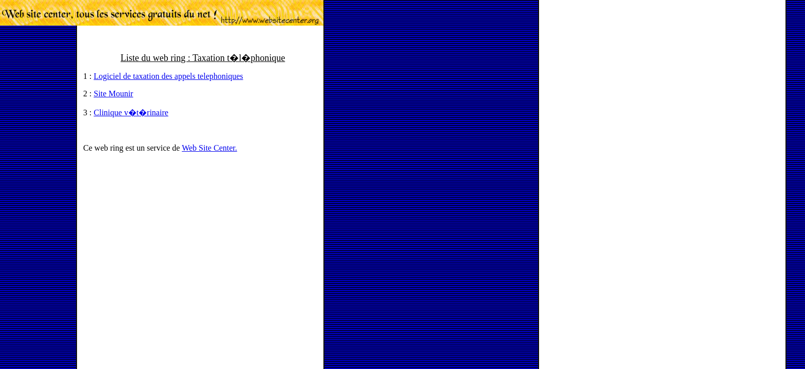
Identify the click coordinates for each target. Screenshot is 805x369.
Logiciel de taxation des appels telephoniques (168, 76)
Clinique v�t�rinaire (131, 112)
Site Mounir (113, 93)
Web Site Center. (209, 148)
